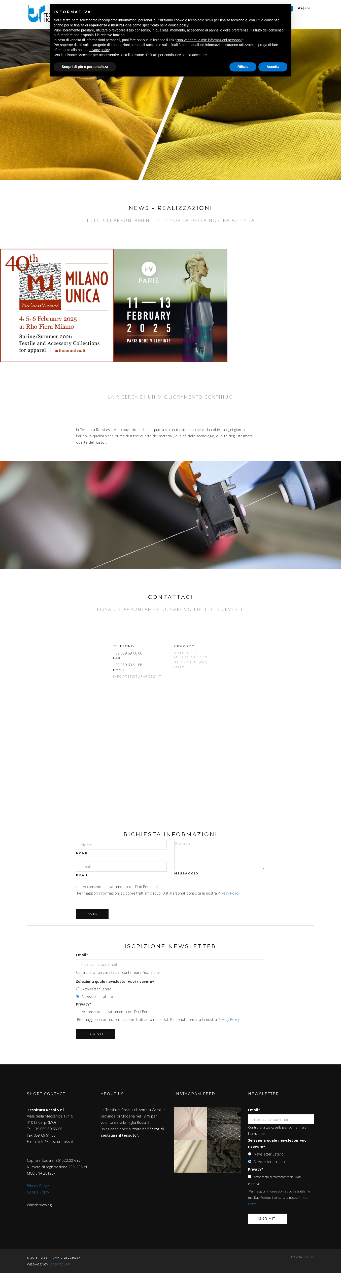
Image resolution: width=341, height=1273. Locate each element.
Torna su (302, 1256)
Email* (82, 954)
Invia (92, 914)
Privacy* (84, 1004)
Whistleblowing (39, 1205)
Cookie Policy (38, 1192)
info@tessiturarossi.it (137, 676)
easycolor (60, 1264)
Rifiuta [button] (243, 67)
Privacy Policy (229, 893)
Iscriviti (95, 1034)
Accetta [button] (272, 67)
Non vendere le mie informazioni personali (209, 40)
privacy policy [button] (99, 50)
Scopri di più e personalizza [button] (85, 67)
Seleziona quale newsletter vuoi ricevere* (115, 981)
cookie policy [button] (178, 25)
